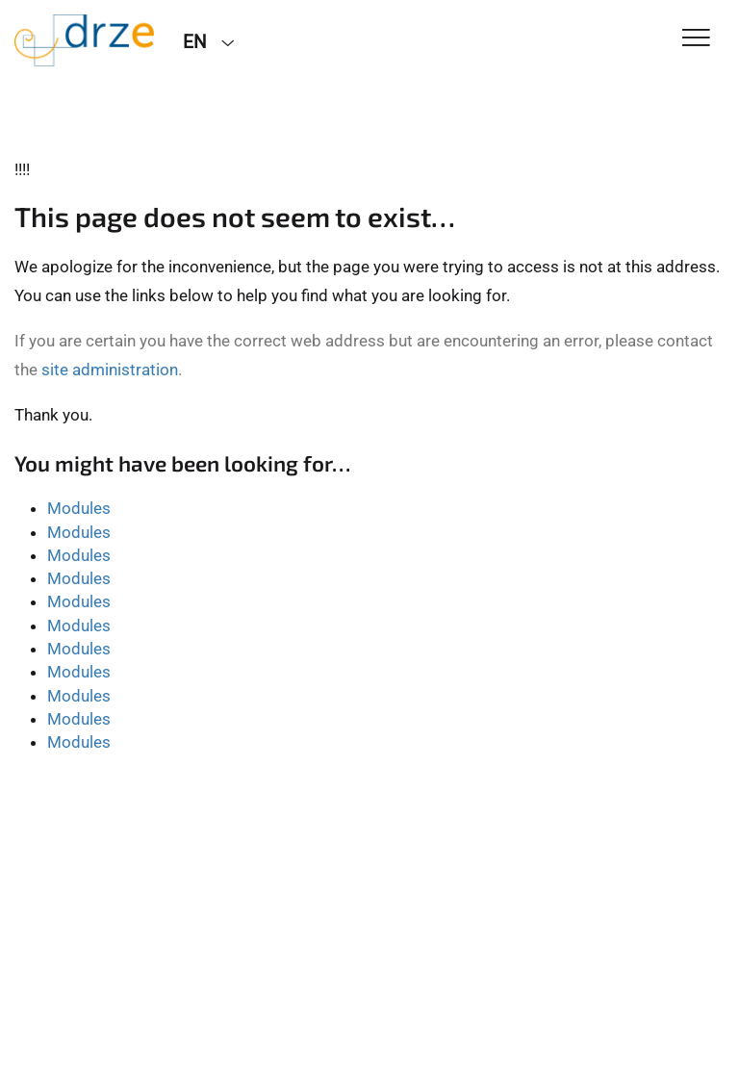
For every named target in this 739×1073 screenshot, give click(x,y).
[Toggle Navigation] (696, 39)
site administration (109, 369)
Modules (79, 508)
